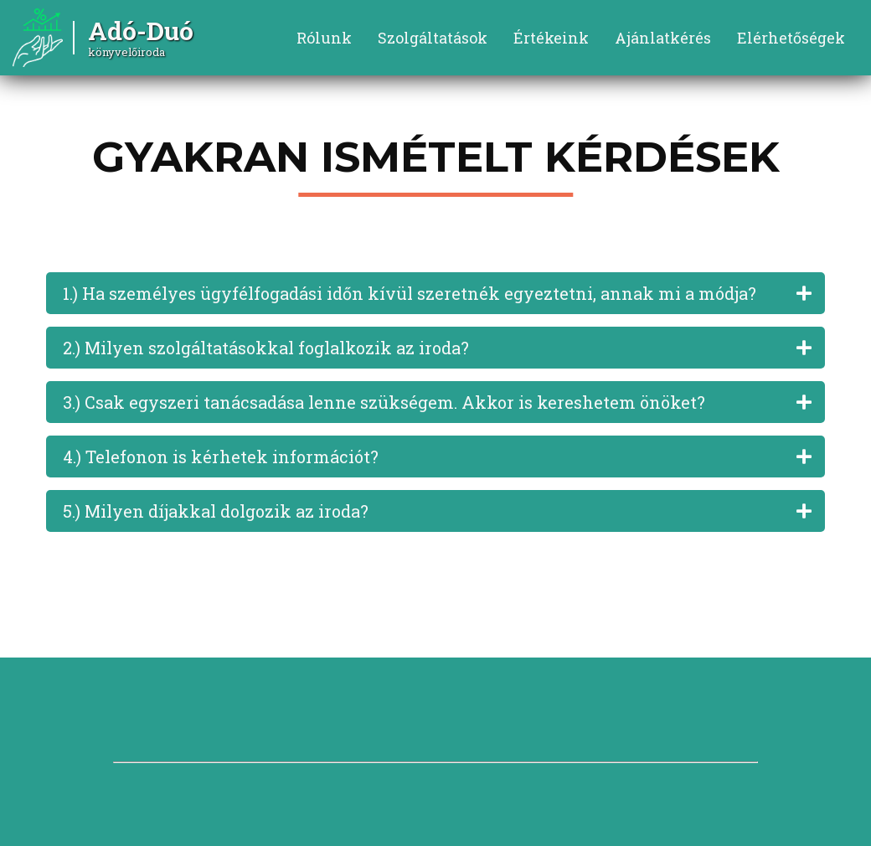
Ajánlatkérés (663, 38)
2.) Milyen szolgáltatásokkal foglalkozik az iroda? (266, 348)
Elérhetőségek (791, 38)
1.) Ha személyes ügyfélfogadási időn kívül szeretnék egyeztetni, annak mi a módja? (409, 293)
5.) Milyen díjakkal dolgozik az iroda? (215, 511)
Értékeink (551, 38)
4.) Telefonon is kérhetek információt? (221, 456)
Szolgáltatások (432, 38)
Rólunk (324, 38)
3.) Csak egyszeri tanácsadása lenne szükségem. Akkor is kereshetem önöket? (384, 402)
